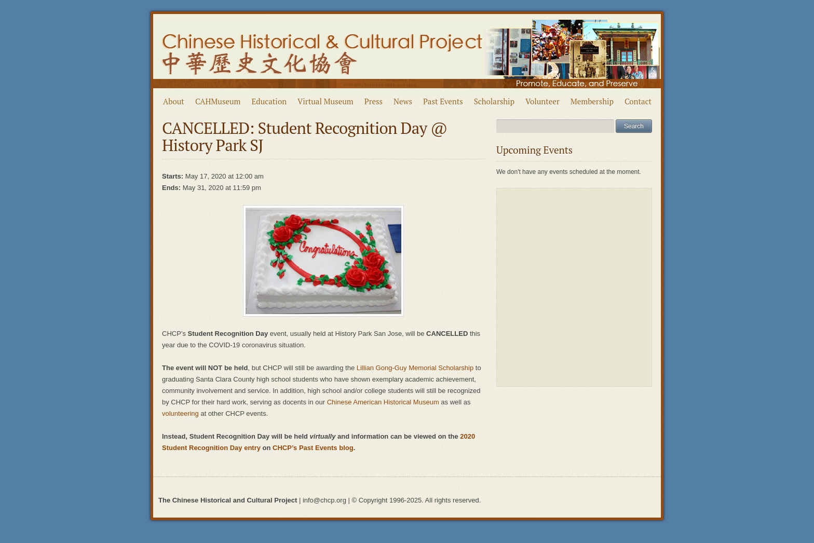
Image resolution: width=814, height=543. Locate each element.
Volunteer (542, 101)
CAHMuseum (218, 101)
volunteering (180, 413)
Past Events (443, 101)
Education (269, 101)
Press (373, 101)
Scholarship (494, 101)
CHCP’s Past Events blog (313, 448)
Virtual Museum (325, 101)
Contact (638, 101)
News (403, 101)
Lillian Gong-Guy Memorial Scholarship (415, 368)
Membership (592, 101)
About (173, 101)
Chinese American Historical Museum (383, 402)
